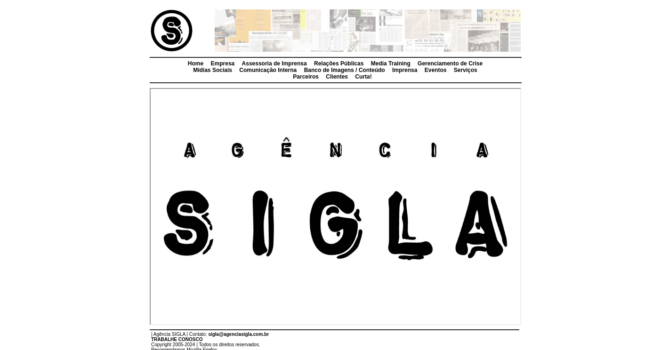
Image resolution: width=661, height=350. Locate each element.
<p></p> (335, 206)
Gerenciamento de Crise (450, 63)
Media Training (391, 63)
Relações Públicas (338, 63)
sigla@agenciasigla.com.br (238, 334)
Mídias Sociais (212, 70)
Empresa (223, 63)
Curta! (363, 76)
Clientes (337, 76)
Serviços (465, 70)
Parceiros (306, 76)
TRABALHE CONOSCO (176, 339)
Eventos (436, 70)
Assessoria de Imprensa (274, 63)
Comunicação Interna (268, 70)
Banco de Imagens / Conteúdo (344, 70)
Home (195, 63)
